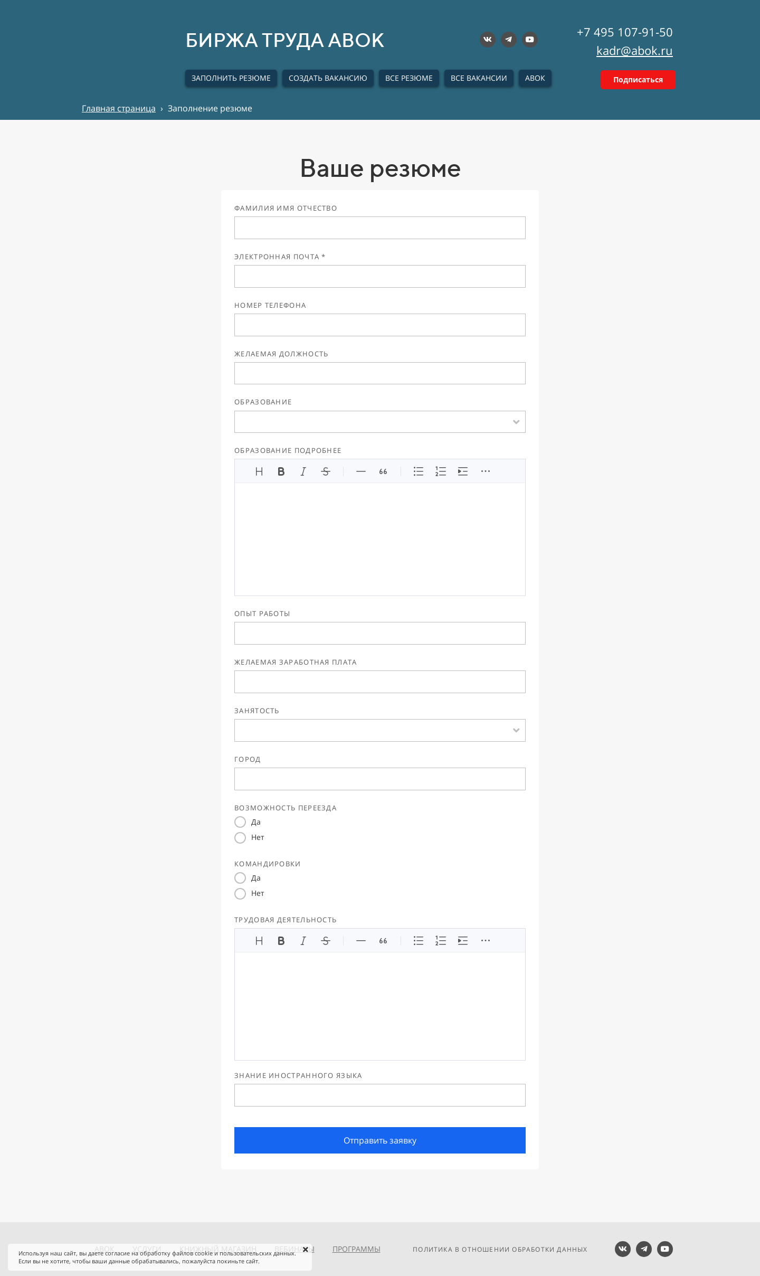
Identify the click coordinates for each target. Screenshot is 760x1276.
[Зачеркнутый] (325, 471)
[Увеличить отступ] (462, 471)
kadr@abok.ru (634, 50)
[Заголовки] (259, 471)
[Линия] (361, 471)
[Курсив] (303, 471)
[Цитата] (383, 471)
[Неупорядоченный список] (418, 471)
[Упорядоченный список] (440, 471)
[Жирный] (281, 471)
